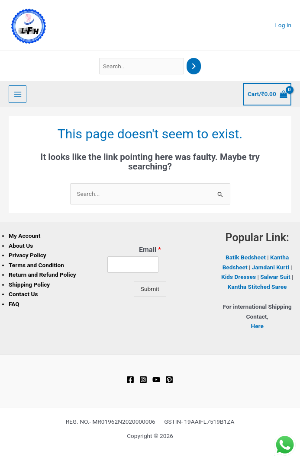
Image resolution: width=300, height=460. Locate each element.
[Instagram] (143, 379)
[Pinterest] (169, 379)
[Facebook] (130, 379)
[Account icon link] (283, 25)
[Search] (194, 66)
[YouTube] (156, 379)
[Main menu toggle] (17, 94)
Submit (150, 288)
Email (150, 250)
